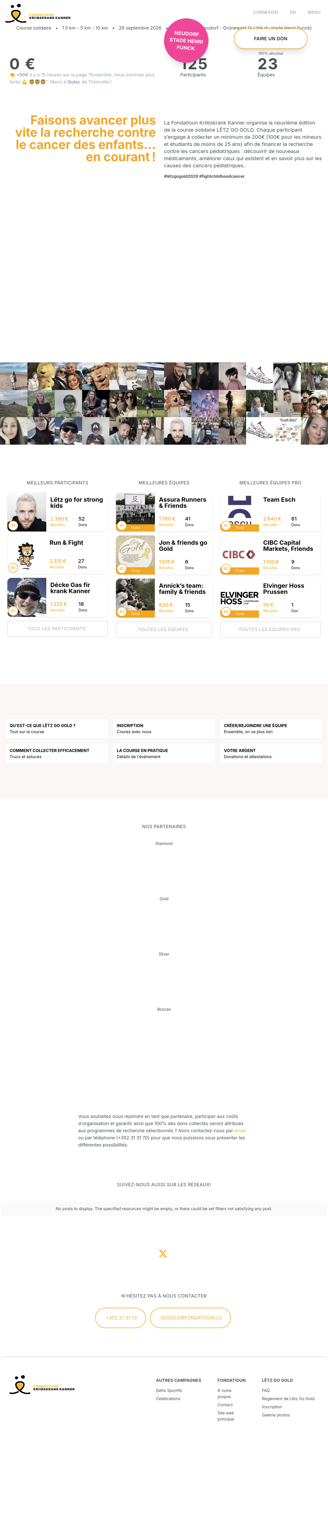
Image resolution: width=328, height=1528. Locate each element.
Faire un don (271, 82)
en (293, 12)
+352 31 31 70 (121, 1405)
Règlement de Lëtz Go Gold (288, 1486)
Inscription (272, 1494)
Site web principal (226, 1503)
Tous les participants (56, 716)
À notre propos (225, 1481)
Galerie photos (276, 1502)
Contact (225, 1492)
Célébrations (168, 1486)
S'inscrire (271, 46)
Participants (193, 162)
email (240, 1218)
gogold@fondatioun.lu (191, 1405)
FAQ (266, 1478)
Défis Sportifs (169, 1478)
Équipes (266, 162)
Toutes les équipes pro (269, 717)
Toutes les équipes (163, 717)
